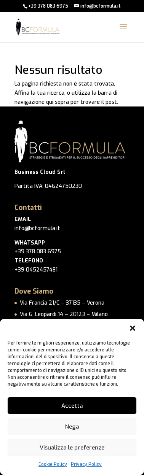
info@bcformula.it (37, 228)
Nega (72, 427)
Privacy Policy (86, 464)
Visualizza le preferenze (72, 447)
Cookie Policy (52, 464)
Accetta (72, 406)
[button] (132, 328)
